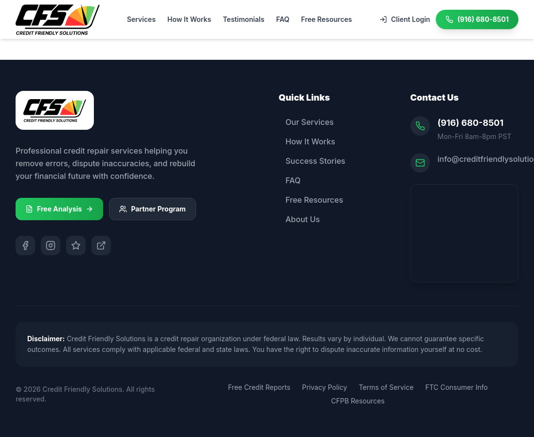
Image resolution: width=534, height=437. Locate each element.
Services (141, 19)
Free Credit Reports (259, 387)
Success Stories (312, 161)
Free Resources (326, 19)
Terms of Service (386, 387)
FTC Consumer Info (456, 387)
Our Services (306, 122)
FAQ (282, 19)
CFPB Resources (358, 401)
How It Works (189, 19)
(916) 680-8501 (471, 123)
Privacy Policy (324, 387)
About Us (299, 219)
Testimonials (243, 19)
